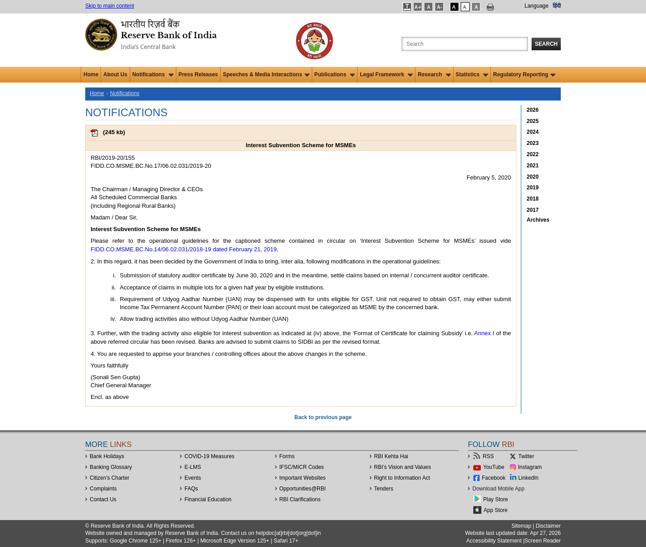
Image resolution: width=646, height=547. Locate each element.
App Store (495, 510)
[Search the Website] (465, 44)
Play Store (495, 499)
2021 (533, 165)
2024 (533, 132)
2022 (533, 154)
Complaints (103, 489)
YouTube (493, 467)
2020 (533, 177)
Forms (287, 456)
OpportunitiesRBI (302, 489)
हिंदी (557, 6)
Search (546, 44)
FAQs (191, 489)
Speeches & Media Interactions (266, 74)
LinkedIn (528, 478)
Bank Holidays (107, 456)
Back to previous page (323, 417)
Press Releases (198, 74)
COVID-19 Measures (209, 456)
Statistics (472, 74)
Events (192, 478)
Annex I (484, 333)
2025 (533, 121)
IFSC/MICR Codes (301, 467)
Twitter (526, 456)
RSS (488, 456)
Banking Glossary (111, 467)
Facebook (494, 478)
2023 (533, 143)
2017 (533, 210)
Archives (538, 220)
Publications (334, 74)
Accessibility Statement (493, 541)
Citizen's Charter (109, 478)
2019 (533, 187)
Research (434, 74)
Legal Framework (386, 74)
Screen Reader (542, 541)
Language (536, 6)
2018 (533, 199)
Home (90, 74)
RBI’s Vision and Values (402, 467)
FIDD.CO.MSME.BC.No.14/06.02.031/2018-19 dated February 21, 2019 (184, 249)
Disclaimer (548, 526)
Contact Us (103, 499)
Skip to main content (109, 6)
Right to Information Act (402, 478)
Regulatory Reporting (524, 74)
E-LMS (192, 467)
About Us (115, 74)
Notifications (153, 74)
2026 (533, 110)
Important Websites (302, 478)
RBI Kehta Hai (391, 456)
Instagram (530, 467)
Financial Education (207, 499)
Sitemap (521, 526)
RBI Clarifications (300, 499)
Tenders (383, 489)
